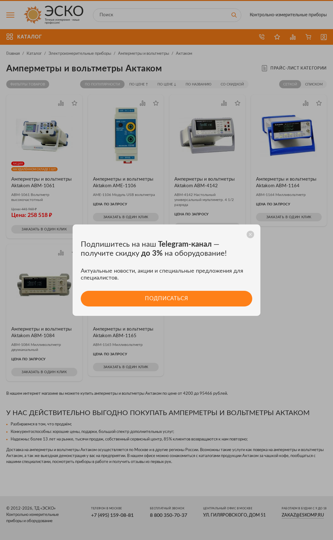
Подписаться (166, 298)
